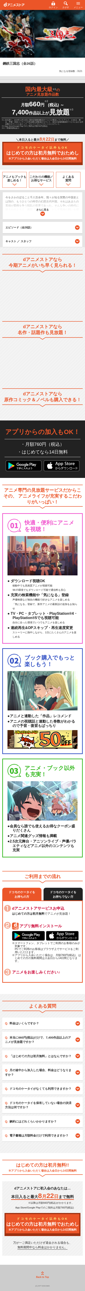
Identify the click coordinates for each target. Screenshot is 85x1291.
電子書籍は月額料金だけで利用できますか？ (39, 1135)
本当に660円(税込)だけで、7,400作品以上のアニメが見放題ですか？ (38, 1040)
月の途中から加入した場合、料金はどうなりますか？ (38, 1072)
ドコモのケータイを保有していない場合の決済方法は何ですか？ (38, 1105)
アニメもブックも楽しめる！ (14, 178)
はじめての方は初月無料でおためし (42, 153)
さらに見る (42, 212)
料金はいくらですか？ (24, 1023)
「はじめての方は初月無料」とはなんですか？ (40, 1056)
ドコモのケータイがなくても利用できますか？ (40, 1088)
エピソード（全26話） (42, 227)
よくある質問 (68, 178)
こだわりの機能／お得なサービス (41, 178)
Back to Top (42, 1275)
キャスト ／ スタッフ (18, 241)
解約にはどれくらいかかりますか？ (33, 1121)
